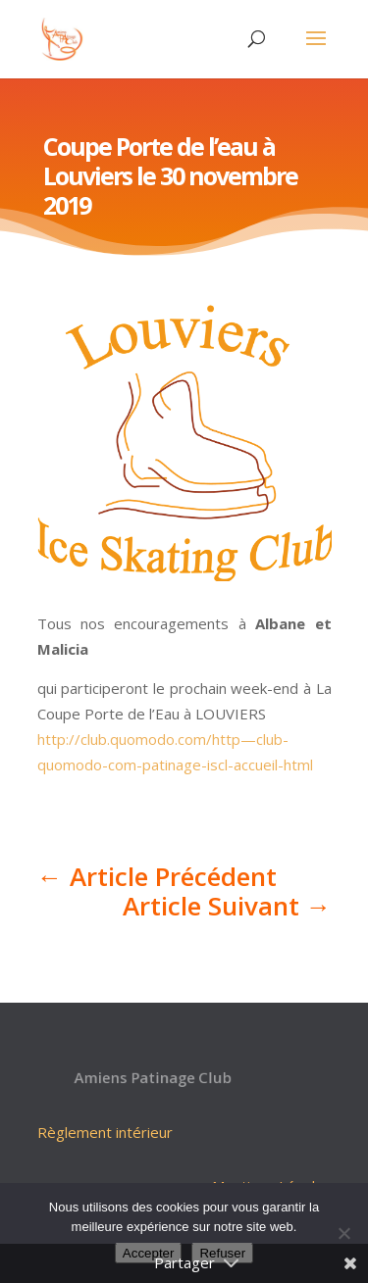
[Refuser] (343, 1233)
